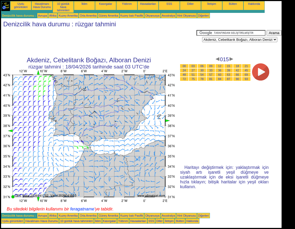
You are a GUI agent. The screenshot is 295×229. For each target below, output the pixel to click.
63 (228, 74)
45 (246, 70)
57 (211, 74)
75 (193, 79)
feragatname (82, 209)
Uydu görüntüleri (20, 5)
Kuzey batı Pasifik (132, 15)
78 (202, 79)
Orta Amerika (88, 15)
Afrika (52, 15)
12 (219, 66)
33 (211, 70)
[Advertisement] (98, 42)
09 (211, 66)
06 (202, 66)
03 (193, 66)
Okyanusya (152, 15)
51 (193, 74)
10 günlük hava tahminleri (63, 7)
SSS (169, 3)
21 (246, 66)
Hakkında (254, 3)
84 (219, 79)
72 (184, 79)
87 (228, 79)
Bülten (233, 3)
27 (193, 70)
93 (246, 79)
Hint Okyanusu (186, 15)
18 (237, 66)
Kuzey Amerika (68, 15)
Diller (190, 3)
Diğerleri (203, 15)
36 (219, 70)
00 (184, 66)
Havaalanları (148, 3)
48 (184, 74)
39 (228, 70)
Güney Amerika (108, 15)
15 (228, 66)
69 (246, 74)
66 (237, 74)
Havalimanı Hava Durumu (42, 5)
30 (202, 70)
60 (219, 74)
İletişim (211, 3)
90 (237, 79)
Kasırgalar (105, 3)
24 (184, 70)
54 (202, 74)
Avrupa (42, 15)
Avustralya (168, 15)
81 (211, 79)
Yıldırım (127, 3)
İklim (85, 3)
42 (237, 70)
